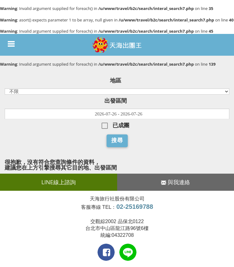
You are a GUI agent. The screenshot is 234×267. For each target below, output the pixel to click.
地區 (115, 80)
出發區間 (115, 101)
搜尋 (117, 140)
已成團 (120, 125)
